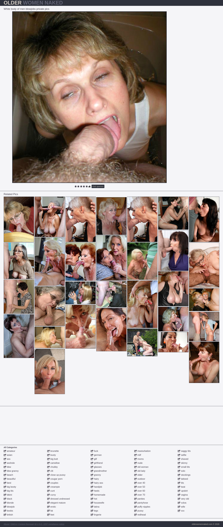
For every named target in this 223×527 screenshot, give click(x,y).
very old (183, 499)
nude (138, 463)
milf (137, 455)
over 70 (139, 495)
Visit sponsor (98, 186)
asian (8, 455)
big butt (52, 459)
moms (139, 459)
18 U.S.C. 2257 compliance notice (49, 524)
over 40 (139, 483)
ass (7, 459)
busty (51, 455)
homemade (98, 495)
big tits (9, 491)
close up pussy (56, 475)
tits (181, 483)
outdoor (139, 479)
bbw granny (11, 471)
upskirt (183, 491)
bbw (7, 467)
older (138, 475)
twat (181, 487)
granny (96, 475)
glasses (96, 467)
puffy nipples (142, 507)
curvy (51, 495)
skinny (182, 463)
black (8, 499)
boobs (8, 511)
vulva (182, 503)
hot (94, 499)
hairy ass (97, 483)
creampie (53, 487)
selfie (182, 455)
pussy (138, 511)
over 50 (139, 487)
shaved (183, 459)
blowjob (9, 507)
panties (139, 499)
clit (50, 471)
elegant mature (56, 503)
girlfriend (97, 463)
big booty (10, 487)
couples (52, 483)
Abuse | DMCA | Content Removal (19, 524)
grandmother (99, 471)
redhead (140, 514)
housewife (97, 503)
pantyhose (141, 503)
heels (95, 491)
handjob (96, 487)
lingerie (96, 514)
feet (50, 514)
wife (181, 507)
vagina (183, 495)
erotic (51, 507)
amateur (9, 451)
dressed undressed (58, 499)
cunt (51, 491)
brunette (53, 451)
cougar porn (55, 479)
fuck (94, 451)
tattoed (183, 479)
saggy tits (184, 451)
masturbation (142, 451)
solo (181, 471)
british (8, 514)
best (7, 483)
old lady (139, 471)
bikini (8, 495)
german (96, 455)
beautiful (10, 479)
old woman (141, 467)
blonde (9, 503)
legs (94, 511)
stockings (184, 475)
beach (8, 475)
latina (95, 507)
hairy (95, 479)
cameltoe (53, 463)
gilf (94, 459)
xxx (181, 511)
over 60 (139, 491)
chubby (52, 467)
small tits (184, 467)
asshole (9, 463)
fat (50, 511)
